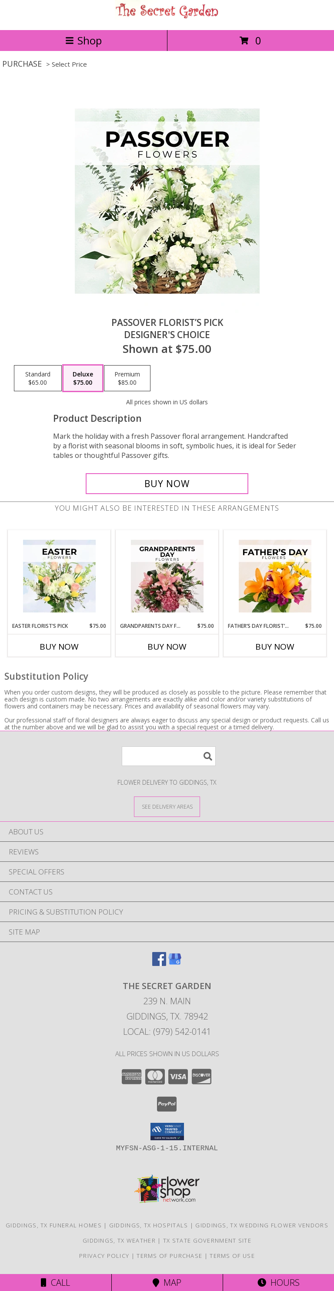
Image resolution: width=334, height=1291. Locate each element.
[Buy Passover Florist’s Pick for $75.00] (167, 483)
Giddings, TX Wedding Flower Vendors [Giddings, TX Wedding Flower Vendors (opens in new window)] (261, 1225)
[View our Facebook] (159, 963)
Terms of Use (232, 1256)
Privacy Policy (104, 1256)
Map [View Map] (167, 1282)
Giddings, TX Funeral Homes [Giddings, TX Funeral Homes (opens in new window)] (54, 1225)
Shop (83, 40)
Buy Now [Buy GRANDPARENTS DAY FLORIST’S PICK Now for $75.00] (167, 646)
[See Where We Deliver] (167, 806)
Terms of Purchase (169, 1256)
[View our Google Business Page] (175, 963)
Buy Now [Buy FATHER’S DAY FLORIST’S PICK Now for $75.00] (274, 646)
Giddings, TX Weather (119, 1240)
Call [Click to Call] (55, 1282)
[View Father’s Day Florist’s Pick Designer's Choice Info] (275, 576)
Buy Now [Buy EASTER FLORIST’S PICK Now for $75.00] (59, 646)
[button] (167, 1131)
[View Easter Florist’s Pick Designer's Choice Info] (59, 576)
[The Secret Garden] (167, 17)
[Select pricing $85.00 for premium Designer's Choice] (127, 378)
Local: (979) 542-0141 (167, 1031)
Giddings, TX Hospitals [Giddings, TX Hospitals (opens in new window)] (148, 1225)
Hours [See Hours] (278, 1282)
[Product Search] (169, 756)
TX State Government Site (207, 1240)
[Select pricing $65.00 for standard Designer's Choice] (37, 378)
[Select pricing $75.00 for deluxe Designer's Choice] (82, 378)
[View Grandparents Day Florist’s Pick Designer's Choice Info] (167, 576)
